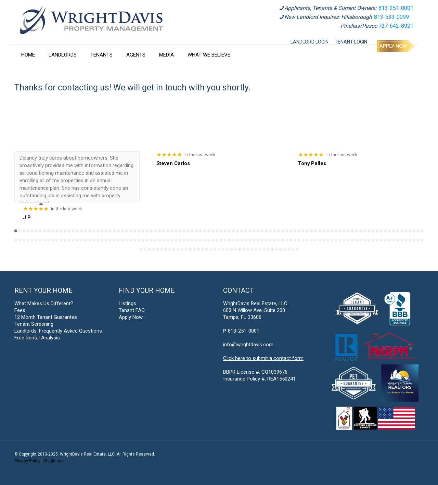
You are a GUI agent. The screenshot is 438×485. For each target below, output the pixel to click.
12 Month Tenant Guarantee (45, 317)
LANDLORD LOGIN (309, 42)
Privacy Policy (27, 461)
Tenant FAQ (132, 310)
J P (27, 217)
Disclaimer (53, 461)
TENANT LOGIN (351, 42)
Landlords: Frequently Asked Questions (58, 331)
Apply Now (131, 317)
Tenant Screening (33, 324)
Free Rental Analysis (37, 338)
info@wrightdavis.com (248, 344)
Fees (19, 310)
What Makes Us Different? (43, 303)
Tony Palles (312, 163)
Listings (127, 303)
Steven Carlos (173, 163)
